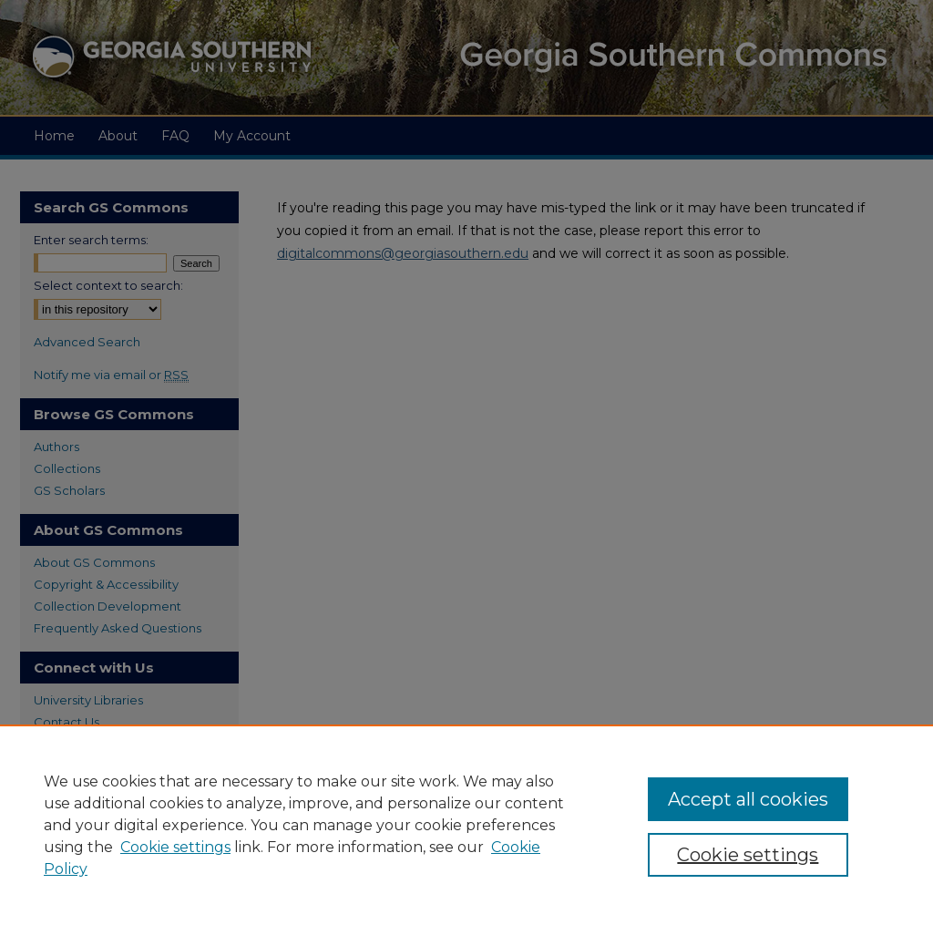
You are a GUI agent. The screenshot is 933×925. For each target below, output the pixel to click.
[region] (466, 825)
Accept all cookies (748, 799)
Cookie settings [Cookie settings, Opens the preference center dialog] (747, 855)
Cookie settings (175, 847)
